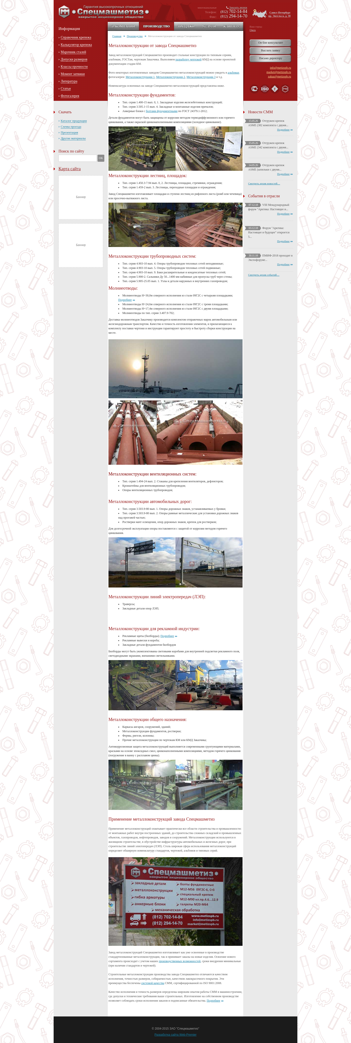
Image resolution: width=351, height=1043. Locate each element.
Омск (253, 29)
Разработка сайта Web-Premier (176, 1034)
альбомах (233, 72)
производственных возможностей (179, 961)
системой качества (152, 983)
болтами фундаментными (161, 111)
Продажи (186, 26)
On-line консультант (270, 42)
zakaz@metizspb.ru (279, 76)
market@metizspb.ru (278, 72)
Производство (156, 26)
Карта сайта (69, 168)
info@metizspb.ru (280, 67)
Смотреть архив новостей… (264, 183)
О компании (123, 26)
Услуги (209, 26)
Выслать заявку (270, 50)
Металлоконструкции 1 (140, 77)
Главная (116, 36)
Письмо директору (270, 58)
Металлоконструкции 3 (200, 77)
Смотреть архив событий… (263, 274)
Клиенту (231, 26)
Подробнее (125, 300)
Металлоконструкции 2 (170, 77)
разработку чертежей (189, 59)
